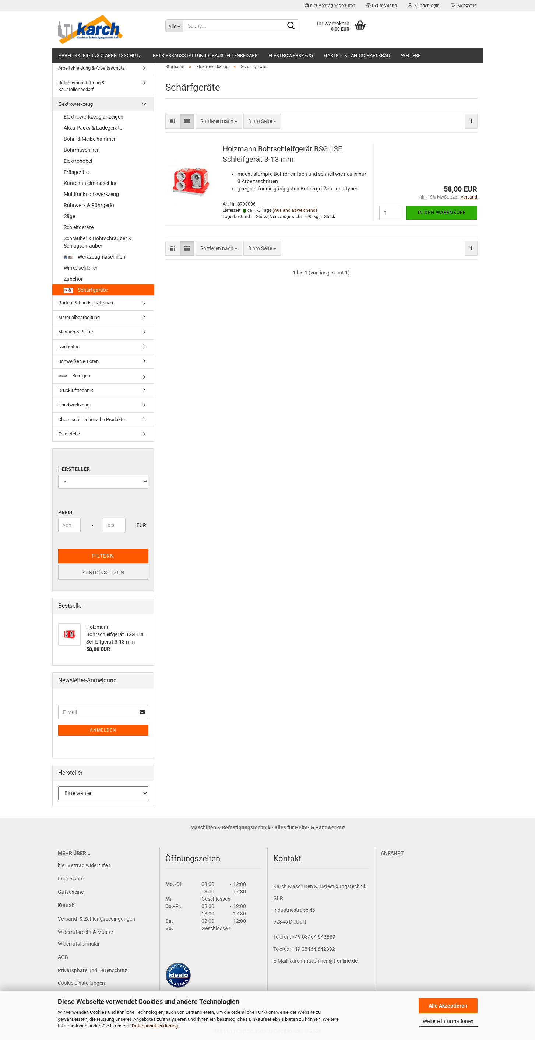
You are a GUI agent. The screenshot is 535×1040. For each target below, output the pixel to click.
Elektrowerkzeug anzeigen (93, 117)
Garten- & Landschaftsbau (357, 55)
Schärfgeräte (86, 290)
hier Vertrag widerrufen (330, 5)
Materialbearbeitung (79, 317)
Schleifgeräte (79, 227)
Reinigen (74, 375)
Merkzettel (464, 5)
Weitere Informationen (448, 1021)
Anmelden (103, 730)
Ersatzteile (69, 434)
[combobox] (219, 121)
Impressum (71, 879)
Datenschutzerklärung (155, 1026)
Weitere (410, 55)
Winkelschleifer (81, 268)
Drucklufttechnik (75, 390)
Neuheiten (69, 346)
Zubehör (73, 279)
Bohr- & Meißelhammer (90, 139)
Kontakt (67, 905)
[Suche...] (174, 25)
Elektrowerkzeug (290, 55)
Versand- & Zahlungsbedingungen (96, 919)
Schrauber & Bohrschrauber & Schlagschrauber (97, 242)
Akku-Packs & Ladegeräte (93, 128)
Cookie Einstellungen (81, 983)
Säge (69, 216)
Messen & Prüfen (76, 332)
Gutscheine (71, 892)
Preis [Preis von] (65, 512)
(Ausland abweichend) (294, 210)
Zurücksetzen (103, 572)
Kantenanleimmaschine (90, 183)
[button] (381, 5)
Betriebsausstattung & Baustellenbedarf (205, 55)
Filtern (103, 556)
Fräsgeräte (76, 172)
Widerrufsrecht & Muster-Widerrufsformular (86, 938)
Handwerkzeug (73, 404)
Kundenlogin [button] (424, 5)
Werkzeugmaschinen (94, 257)
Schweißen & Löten (78, 361)
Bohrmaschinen (82, 150)
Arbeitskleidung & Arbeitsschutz (100, 55)
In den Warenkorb (442, 212)
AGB (63, 957)
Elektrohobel (78, 161)
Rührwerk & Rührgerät (89, 205)
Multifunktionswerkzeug (91, 194)
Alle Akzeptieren (448, 1006)
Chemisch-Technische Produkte (91, 419)
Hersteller (74, 469)
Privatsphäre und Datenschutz (92, 970)
